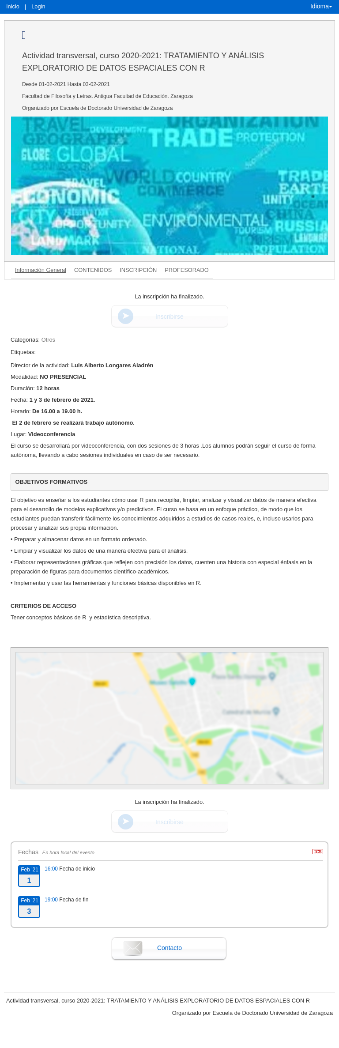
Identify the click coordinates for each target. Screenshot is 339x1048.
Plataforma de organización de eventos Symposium (169, 1039)
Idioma (321, 6)
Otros (48, 339)
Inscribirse (169, 316)
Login (38, 6)
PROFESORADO (187, 270)
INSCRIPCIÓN (138, 270)
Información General (40, 270)
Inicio (12, 6)
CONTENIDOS (93, 270)
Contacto (169, 947)
